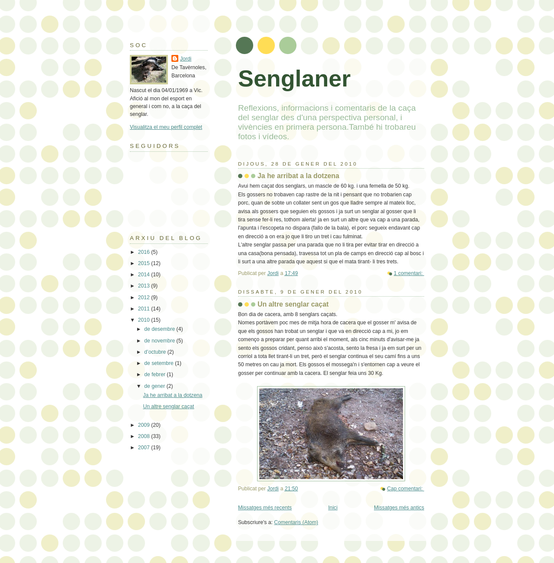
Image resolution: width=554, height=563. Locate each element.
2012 (144, 297)
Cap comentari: (405, 489)
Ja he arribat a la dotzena (298, 175)
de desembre (160, 329)
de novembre (160, 341)
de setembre (159, 363)
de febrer (155, 374)
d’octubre (155, 352)
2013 (144, 286)
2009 (144, 425)
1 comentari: (409, 273)
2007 (144, 448)
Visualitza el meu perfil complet (166, 127)
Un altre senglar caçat (293, 304)
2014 (144, 275)
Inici (333, 508)
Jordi (185, 59)
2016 (144, 252)
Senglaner (294, 78)
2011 (144, 309)
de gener (155, 386)
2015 (144, 263)
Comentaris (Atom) (296, 522)
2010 (144, 320)
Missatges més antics (399, 508)
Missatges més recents (265, 508)
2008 (144, 436)
